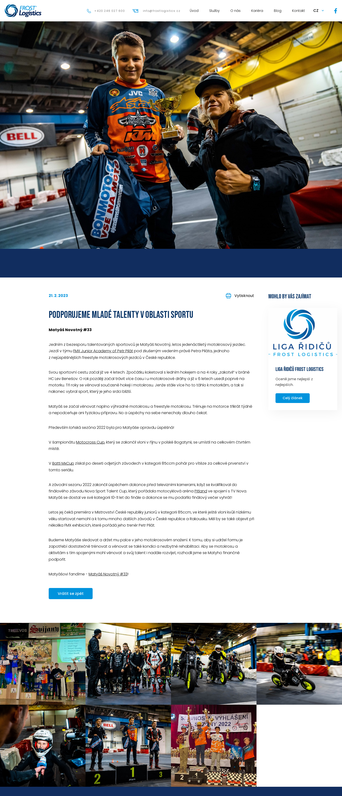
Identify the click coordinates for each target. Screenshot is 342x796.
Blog (277, 10)
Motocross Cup (90, 442)
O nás (235, 10)
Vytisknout (244, 295)
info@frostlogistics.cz (161, 11)
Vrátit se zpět (71, 593)
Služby (214, 10)
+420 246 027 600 (109, 11)
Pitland (201, 491)
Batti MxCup (63, 463)
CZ (315, 10)
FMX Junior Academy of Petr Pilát (103, 351)
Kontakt (298, 10)
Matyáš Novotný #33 (108, 574)
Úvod (194, 10)
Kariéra (257, 10)
